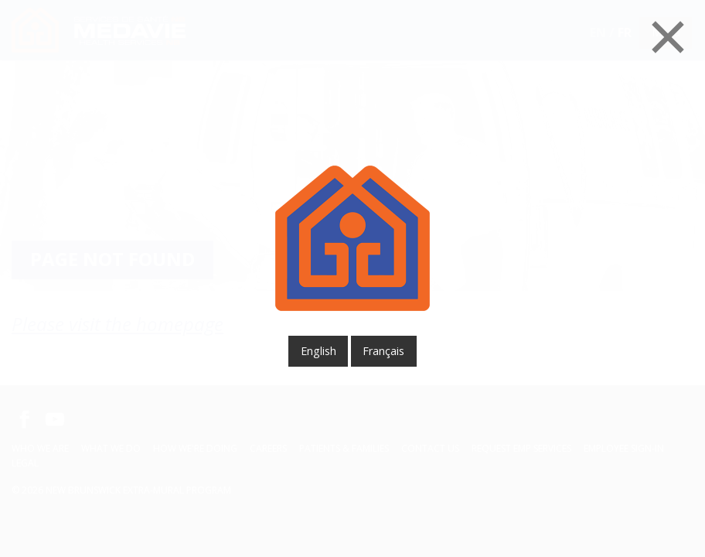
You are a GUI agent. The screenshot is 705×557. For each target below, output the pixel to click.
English (318, 350)
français (383, 350)
